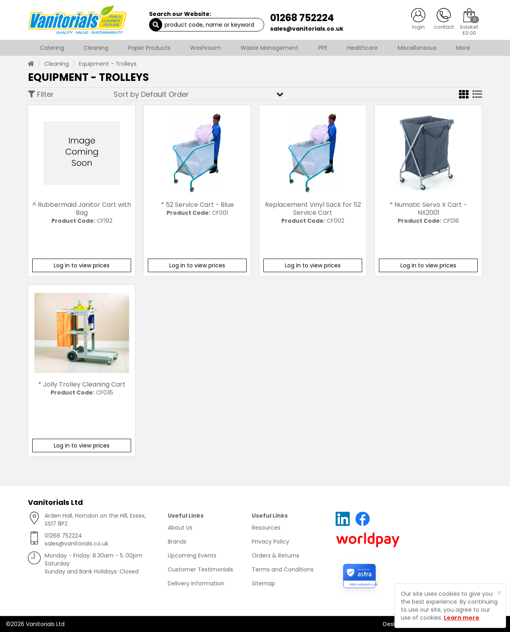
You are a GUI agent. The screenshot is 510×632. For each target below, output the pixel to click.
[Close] (499, 593)
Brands (177, 542)
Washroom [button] (205, 48)
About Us (180, 528)
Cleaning (56, 64)
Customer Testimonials (200, 569)
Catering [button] (52, 48)
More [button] (463, 48)
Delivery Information (196, 583)
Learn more (461, 618)
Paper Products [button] (149, 48)
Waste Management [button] (269, 48)
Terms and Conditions (283, 569)
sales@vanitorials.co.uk (306, 29)
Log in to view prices (82, 265)
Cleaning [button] (96, 48)
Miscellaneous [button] (417, 48)
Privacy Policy (270, 542)
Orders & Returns (275, 555)
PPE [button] (323, 48)
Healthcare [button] (362, 48)
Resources (266, 528)
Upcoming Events (192, 555)
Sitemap (263, 583)
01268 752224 (302, 17)
